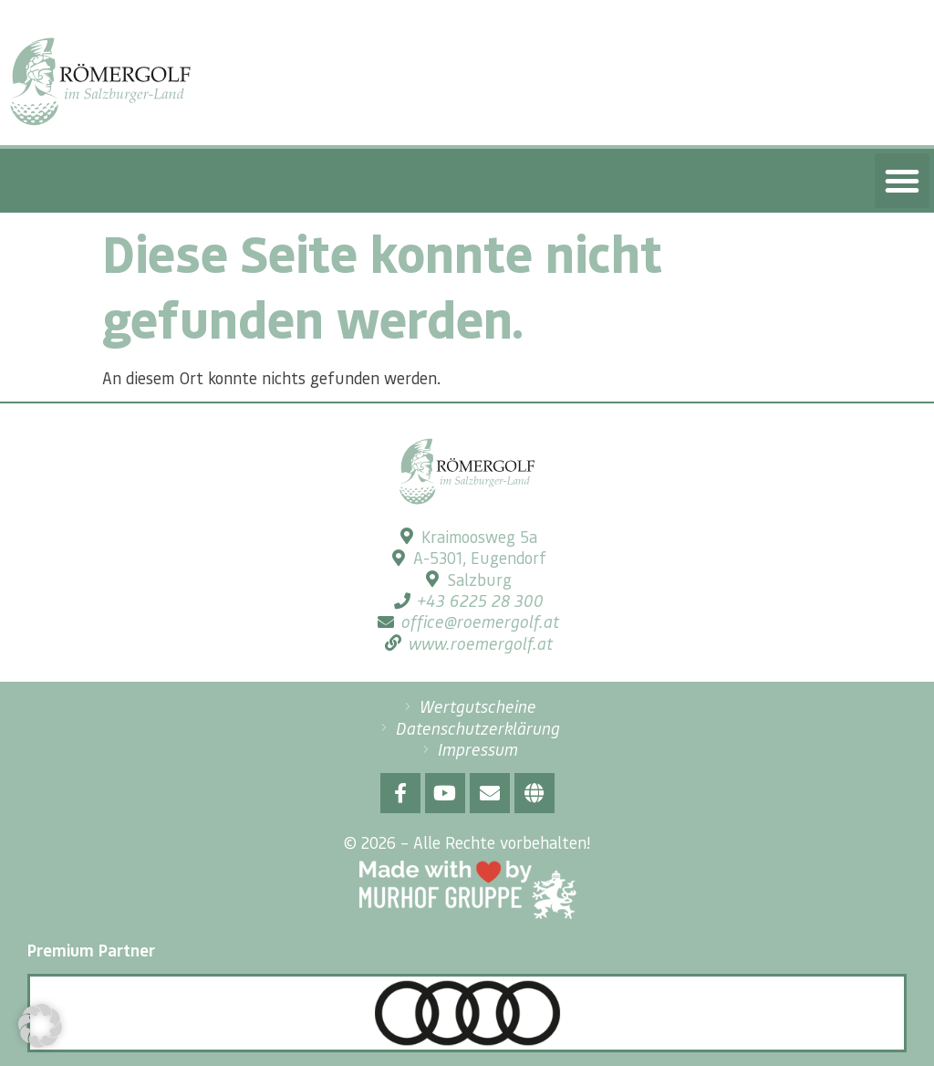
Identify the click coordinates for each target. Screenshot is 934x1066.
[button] (902, 180)
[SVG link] (100, 81)
